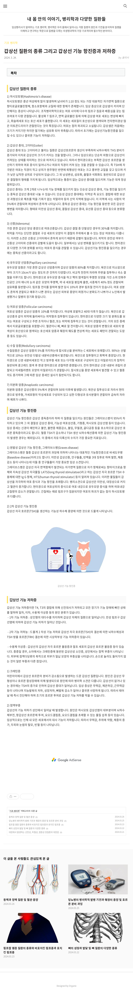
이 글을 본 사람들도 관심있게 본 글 (26, 858)
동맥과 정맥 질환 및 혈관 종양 (21, 817)
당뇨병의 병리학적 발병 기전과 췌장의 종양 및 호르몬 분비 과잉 (36, 820)
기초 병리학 (11, 43)
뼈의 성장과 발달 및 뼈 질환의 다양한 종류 (27, 828)
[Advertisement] (66, 760)
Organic (73, 985)
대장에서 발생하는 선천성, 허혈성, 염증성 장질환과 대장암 (34, 832)
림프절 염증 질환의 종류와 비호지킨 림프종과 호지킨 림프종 (34, 824)
